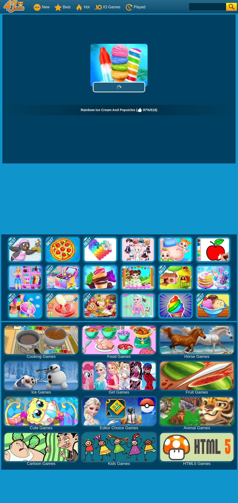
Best (62, 7)
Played (135, 7)
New (41, 7)
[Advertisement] (119, 199)
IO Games (107, 7)
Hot (82, 7)
